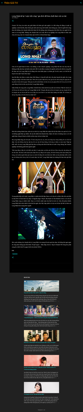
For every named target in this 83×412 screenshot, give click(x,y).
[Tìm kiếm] (81, 3)
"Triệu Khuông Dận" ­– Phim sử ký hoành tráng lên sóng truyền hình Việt (41, 317)
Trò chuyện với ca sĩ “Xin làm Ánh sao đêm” (34, 394)
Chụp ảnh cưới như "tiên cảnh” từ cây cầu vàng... (35, 292)
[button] (13, 21)
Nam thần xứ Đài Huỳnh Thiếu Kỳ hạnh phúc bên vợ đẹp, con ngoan (39, 342)
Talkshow (14, 253)
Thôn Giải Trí (11, 2)
